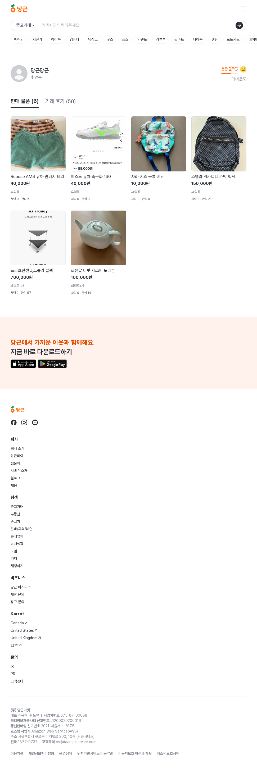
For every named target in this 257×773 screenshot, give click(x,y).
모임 (14, 551)
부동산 (15, 514)
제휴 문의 (17, 594)
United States (24, 630)
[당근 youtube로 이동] (35, 422)
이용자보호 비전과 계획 (135, 753)
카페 (14, 558)
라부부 (160, 39)
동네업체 (17, 536)
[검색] (239, 25)
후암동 (36, 77)
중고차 (15, 521)
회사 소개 (17, 448)
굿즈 (110, 39)
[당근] (19, 9)
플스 (125, 39)
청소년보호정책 (168, 753)
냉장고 (93, 39)
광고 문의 (17, 602)
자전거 (37, 39)
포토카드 (233, 39)
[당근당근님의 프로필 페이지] (19, 73)
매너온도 (239, 78)
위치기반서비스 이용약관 (95, 753)
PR (13, 674)
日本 (16, 645)
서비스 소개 (19, 471)
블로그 (15, 478)
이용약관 (17, 753)
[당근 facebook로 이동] (14, 422)
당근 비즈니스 (21, 587)
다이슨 (197, 39)
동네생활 (17, 544)
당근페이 (17, 456)
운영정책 (65, 753)
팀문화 (15, 463)
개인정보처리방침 (41, 753)
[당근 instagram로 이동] (24, 422)
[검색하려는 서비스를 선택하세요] (27, 25)
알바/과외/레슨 (21, 529)
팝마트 (179, 39)
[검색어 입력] (143, 25)
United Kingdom (26, 638)
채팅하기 (17, 566)
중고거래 (17, 506)
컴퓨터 (74, 39)
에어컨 (19, 39)
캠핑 (214, 39)
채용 (14, 485)
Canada (19, 623)
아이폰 (56, 39)
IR (12, 666)
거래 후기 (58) (60, 101)
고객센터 (17, 681)
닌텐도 (142, 39)
